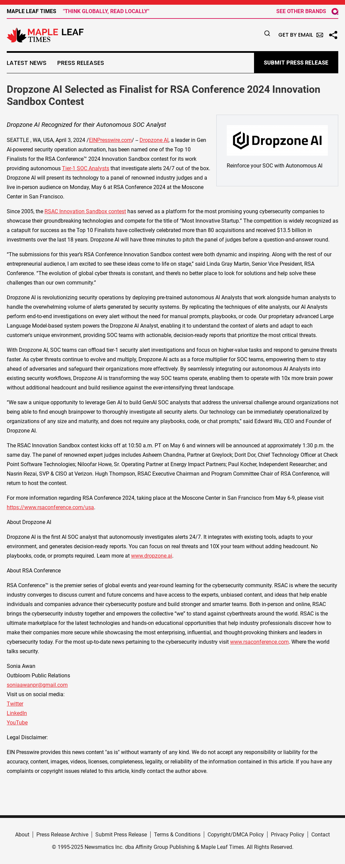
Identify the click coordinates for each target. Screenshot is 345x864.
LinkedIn (17, 713)
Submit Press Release (121, 834)
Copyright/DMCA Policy (236, 834)
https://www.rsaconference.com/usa (50, 507)
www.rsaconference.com (259, 642)
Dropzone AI (153, 140)
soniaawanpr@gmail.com (37, 685)
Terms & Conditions (177, 834)
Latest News (26, 63)
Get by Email (300, 35)
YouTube (17, 722)
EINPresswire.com (110, 140)
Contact (320, 834)
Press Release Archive (62, 834)
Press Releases (80, 63)
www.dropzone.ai (151, 556)
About (22, 834)
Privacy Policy (287, 834)
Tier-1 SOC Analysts (85, 168)
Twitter (15, 704)
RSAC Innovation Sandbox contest (85, 211)
